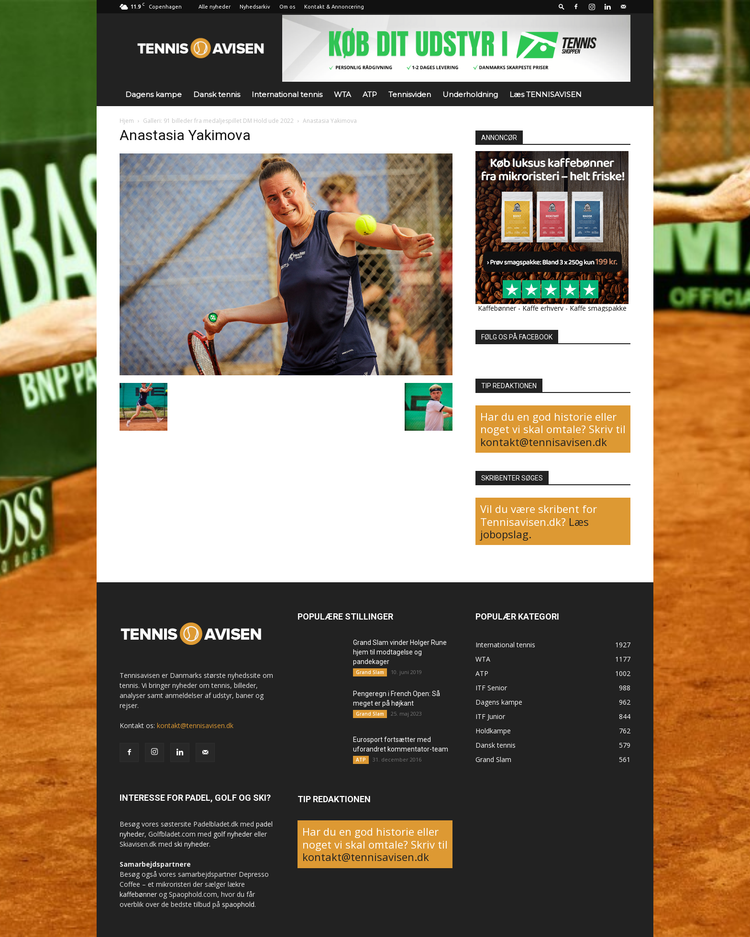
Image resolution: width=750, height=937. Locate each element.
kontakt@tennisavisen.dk (543, 442)
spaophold (238, 904)
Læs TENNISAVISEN (545, 94)
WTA (342, 94)
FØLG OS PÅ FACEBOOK (516, 337)
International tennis (287, 94)
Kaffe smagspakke (598, 308)
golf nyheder (232, 834)
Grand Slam (370, 672)
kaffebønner (138, 894)
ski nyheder (191, 844)
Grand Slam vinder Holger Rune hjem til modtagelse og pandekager (400, 652)
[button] (561, 6)
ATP (370, 94)
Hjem (127, 121)
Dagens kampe (153, 94)
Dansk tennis (216, 94)
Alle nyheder (215, 7)
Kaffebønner (497, 308)
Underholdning (470, 94)
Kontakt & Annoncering (334, 7)
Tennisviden (409, 94)
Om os (287, 7)
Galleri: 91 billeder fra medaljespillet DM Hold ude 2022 (218, 121)
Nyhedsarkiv (255, 7)
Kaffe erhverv (542, 308)
